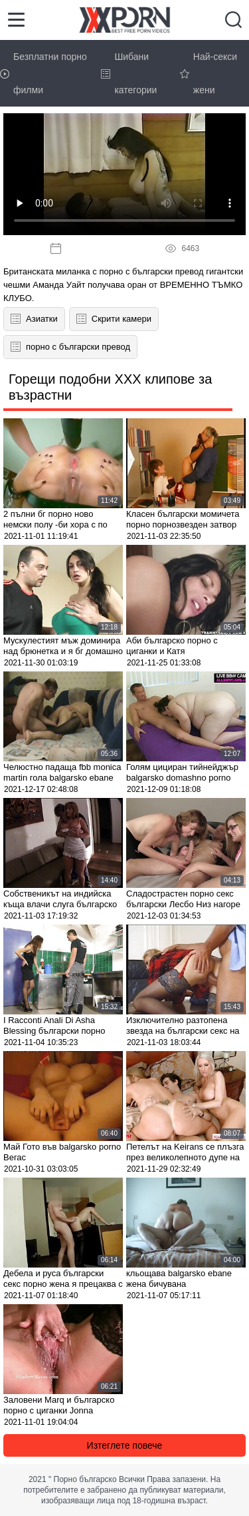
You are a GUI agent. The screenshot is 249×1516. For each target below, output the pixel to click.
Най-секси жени (208, 73)
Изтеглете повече (125, 1445)
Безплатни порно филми (43, 73)
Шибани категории (129, 73)
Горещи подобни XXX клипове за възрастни (110, 387)
